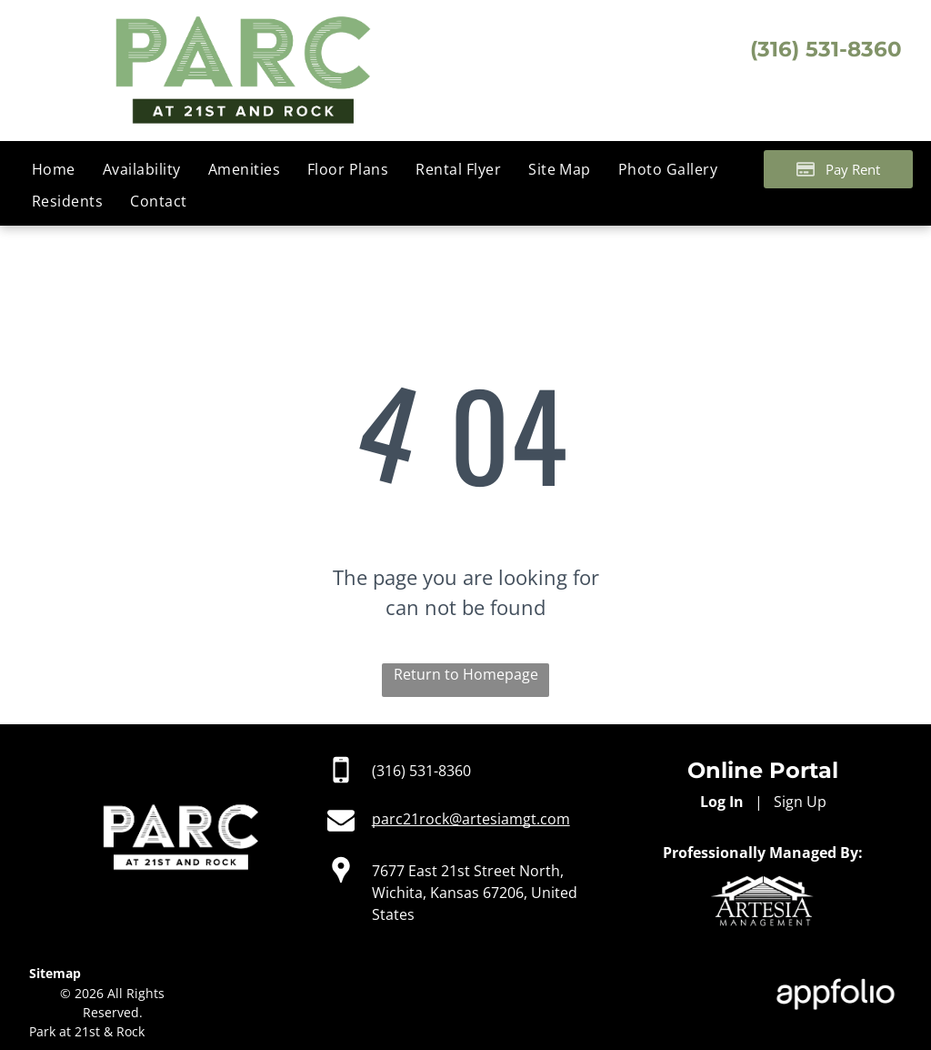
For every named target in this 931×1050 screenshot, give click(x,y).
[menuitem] (53, 169)
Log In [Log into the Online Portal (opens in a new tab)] (722, 802)
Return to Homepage (466, 674)
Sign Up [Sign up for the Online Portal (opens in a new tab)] (800, 802)
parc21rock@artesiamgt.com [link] (471, 819)
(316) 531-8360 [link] (421, 771)
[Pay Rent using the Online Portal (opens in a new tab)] (838, 169)
